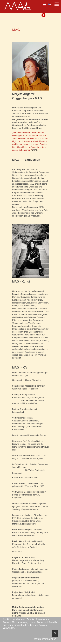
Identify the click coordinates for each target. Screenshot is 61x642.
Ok (55, 633)
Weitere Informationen (45, 639)
